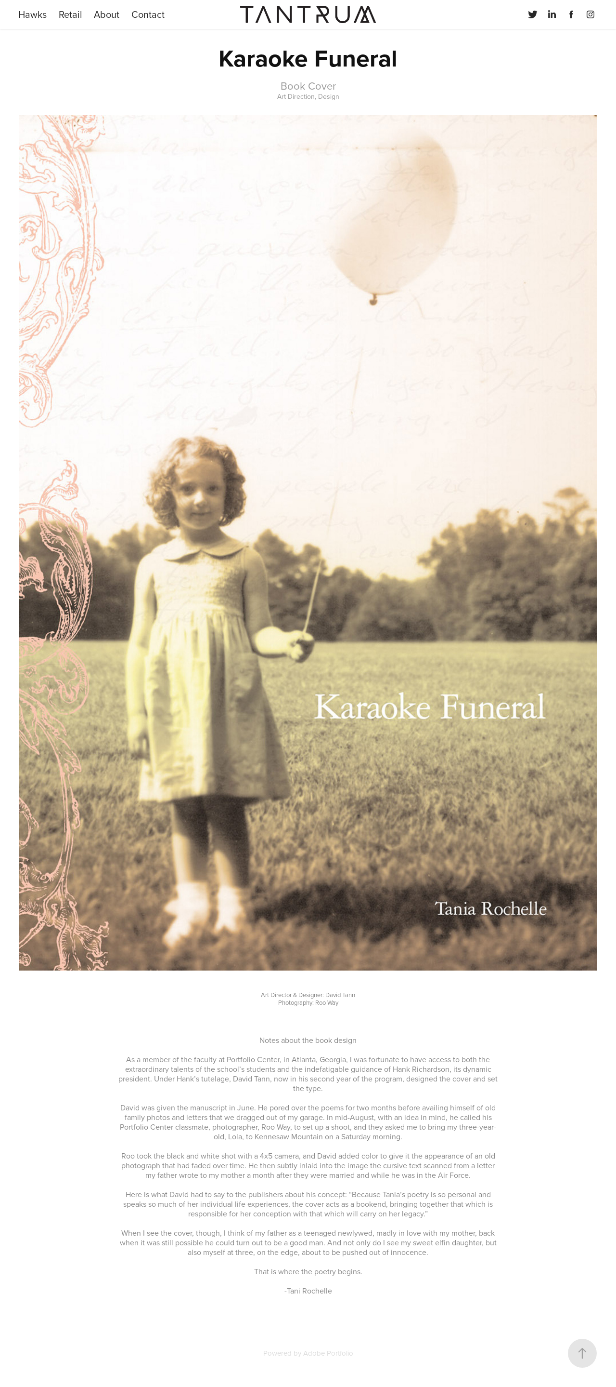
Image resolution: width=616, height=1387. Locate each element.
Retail (70, 14)
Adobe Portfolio (328, 1353)
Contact (148, 14)
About (106, 14)
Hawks (32, 14)
